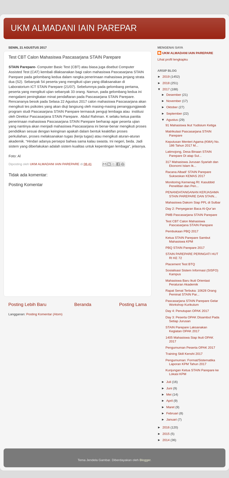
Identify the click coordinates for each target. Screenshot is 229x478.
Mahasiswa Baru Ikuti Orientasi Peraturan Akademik (188, 282)
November (174, 101)
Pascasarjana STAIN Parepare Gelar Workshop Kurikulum (192, 302)
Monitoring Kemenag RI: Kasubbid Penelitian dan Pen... (190, 184)
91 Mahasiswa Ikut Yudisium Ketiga (191, 125)
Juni (169, 388)
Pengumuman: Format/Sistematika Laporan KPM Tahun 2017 (190, 362)
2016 (166, 427)
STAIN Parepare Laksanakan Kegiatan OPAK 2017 (186, 329)
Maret (170, 407)
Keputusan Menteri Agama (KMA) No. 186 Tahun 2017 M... (192, 143)
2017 (166, 89)
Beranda (82, 304)
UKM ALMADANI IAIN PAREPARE (187, 53)
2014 (166, 440)
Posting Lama (133, 304)
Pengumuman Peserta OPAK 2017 (190, 347)
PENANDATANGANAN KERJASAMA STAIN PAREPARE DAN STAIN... (192, 194)
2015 (166, 434)
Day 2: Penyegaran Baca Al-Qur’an (191, 208)
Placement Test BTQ (180, 264)
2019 (166, 76)
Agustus (172, 120)
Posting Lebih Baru (27, 304)
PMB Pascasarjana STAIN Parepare (191, 215)
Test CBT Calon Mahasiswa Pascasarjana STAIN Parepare (189, 223)
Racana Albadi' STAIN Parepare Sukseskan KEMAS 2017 (188, 174)
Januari (172, 419)
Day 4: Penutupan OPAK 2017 (187, 311)
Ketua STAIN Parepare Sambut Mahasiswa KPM (188, 239)
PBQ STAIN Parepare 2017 (185, 247)
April (170, 400)
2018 (166, 83)
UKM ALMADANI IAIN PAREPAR (74, 28)
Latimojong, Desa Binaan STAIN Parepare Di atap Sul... (189, 153)
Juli (169, 382)
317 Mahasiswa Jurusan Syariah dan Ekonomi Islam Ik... (192, 164)
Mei (169, 394)
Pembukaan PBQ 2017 (182, 231)
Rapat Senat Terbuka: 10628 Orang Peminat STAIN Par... (191, 292)
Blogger (145, 460)
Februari (172, 413)
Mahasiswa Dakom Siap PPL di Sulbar (193, 202)
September (174, 113)
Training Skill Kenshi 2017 (184, 354)
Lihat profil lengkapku (172, 59)
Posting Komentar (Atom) (44, 314)
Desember (174, 95)
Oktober (172, 107)
